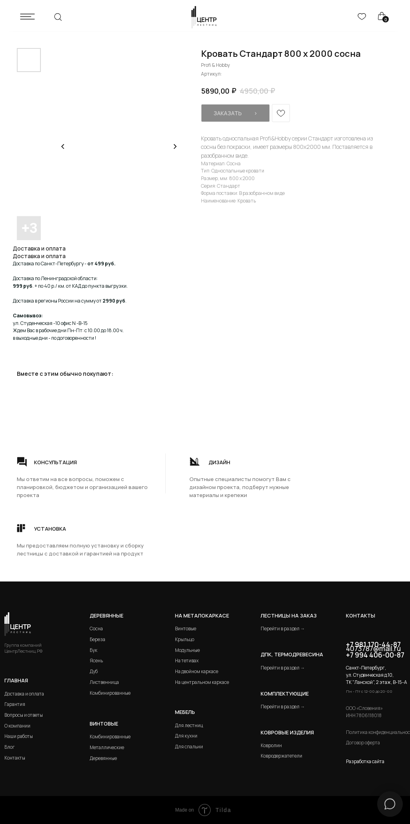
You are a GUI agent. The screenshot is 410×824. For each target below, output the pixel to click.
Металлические (107, 747)
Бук (93, 650)
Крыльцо (184, 639)
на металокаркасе (202, 615)
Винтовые (185, 628)
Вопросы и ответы (23, 715)
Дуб (94, 671)
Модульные (187, 650)
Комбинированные (110, 693)
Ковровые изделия (287, 732)
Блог (9, 747)
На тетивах (187, 660)
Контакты (14, 757)
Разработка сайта (365, 761)
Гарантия (14, 704)
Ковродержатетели (281, 755)
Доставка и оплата (24, 693)
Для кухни (186, 735)
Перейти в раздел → (283, 628)
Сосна (96, 628)
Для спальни (189, 746)
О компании (17, 725)
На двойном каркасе (196, 671)
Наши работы (18, 736)
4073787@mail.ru (373, 648)
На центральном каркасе (202, 682)
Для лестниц (189, 725)
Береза (97, 639)
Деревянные (106, 615)
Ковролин (271, 745)
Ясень (96, 660)
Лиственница (104, 682)
